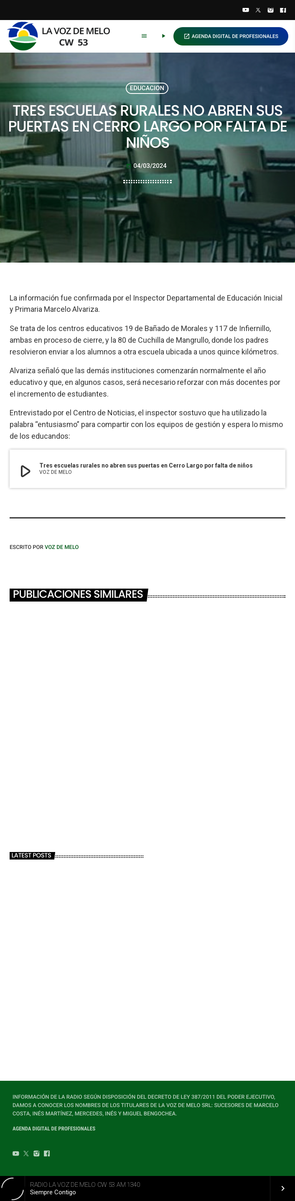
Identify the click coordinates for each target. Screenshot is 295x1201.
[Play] (163, 36)
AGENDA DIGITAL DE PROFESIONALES (230, 36)
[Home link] (62, 36)
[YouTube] (245, 11)
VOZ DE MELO (62, 547)
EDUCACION (147, 88)
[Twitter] (258, 11)
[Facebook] (283, 11)
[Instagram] (270, 11)
